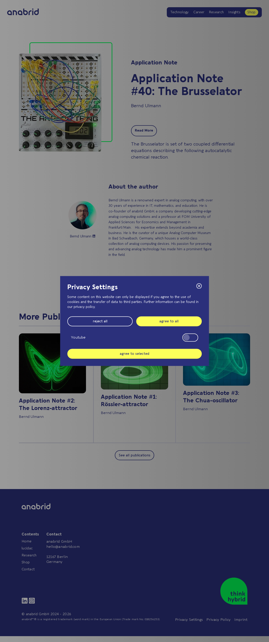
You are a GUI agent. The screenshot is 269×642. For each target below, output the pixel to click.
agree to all (169, 321)
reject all (100, 321)
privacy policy (84, 307)
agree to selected (134, 354)
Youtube (134, 337)
